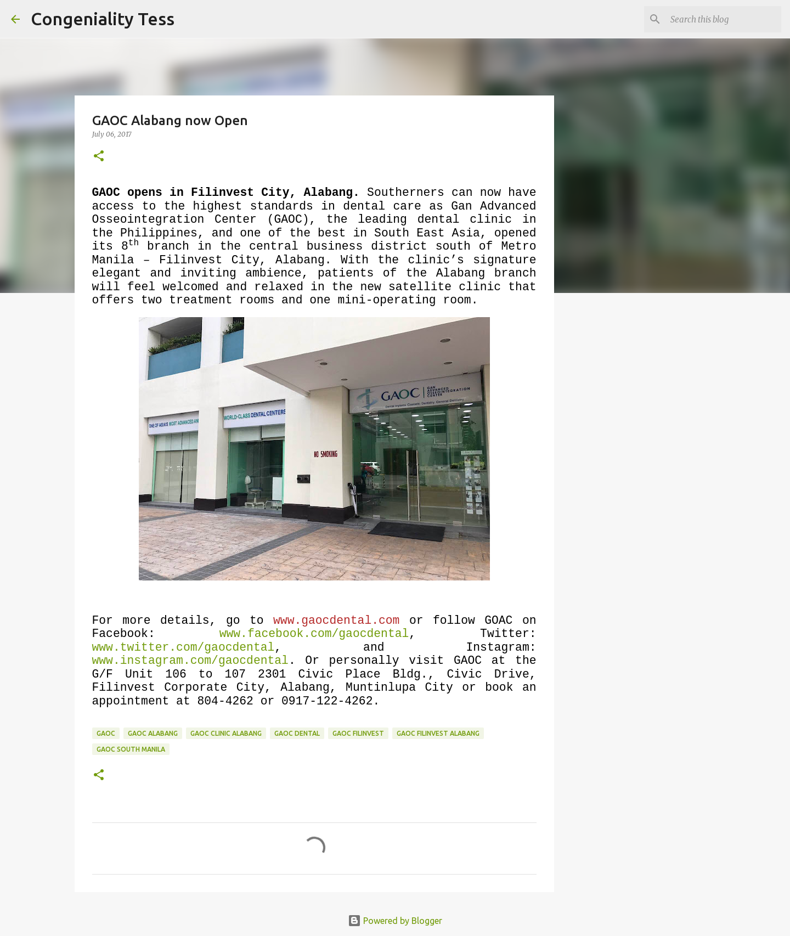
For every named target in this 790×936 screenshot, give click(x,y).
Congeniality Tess (102, 19)
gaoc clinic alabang (226, 733)
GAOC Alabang (153, 733)
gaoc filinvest (358, 733)
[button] (98, 156)
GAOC (106, 733)
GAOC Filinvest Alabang (438, 733)
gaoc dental (297, 733)
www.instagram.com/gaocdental (190, 660)
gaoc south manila (131, 749)
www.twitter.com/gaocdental (183, 647)
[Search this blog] (723, 19)
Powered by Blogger (395, 921)
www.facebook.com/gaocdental (314, 633)
